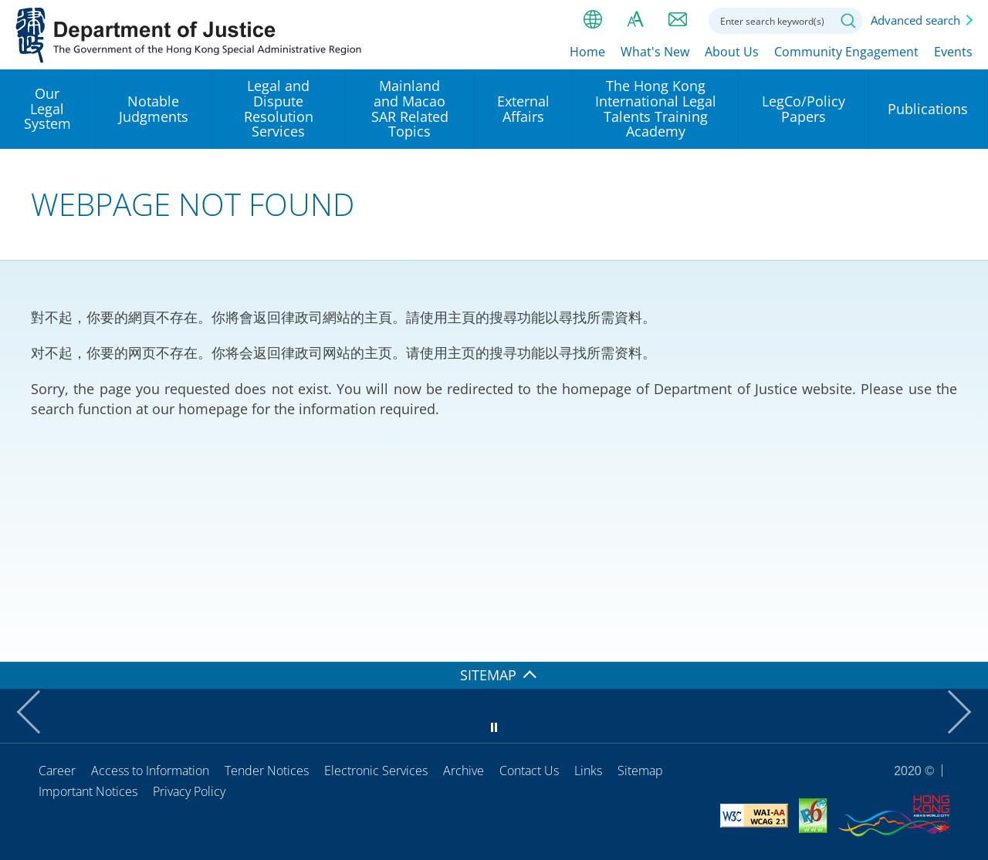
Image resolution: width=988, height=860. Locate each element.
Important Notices (88, 791)
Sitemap (640, 770)
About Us (732, 51)
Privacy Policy (189, 791)
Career (57, 770)
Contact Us (529, 770)
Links (588, 770)
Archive (463, 770)
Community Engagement (846, 51)
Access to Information (150, 770)
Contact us (677, 19)
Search (848, 21)
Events (953, 51)
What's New (655, 51)
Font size (635, 19)
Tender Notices (267, 770)
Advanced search (915, 20)
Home (587, 51)
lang (592, 19)
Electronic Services (376, 770)
